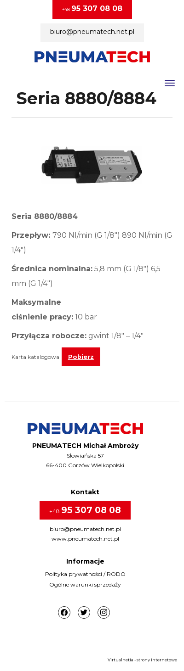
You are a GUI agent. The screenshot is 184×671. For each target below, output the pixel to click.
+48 (92, 8)
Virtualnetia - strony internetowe (142, 659)
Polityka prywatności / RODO (85, 573)
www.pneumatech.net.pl (85, 538)
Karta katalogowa (35, 356)
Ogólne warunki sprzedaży (85, 584)
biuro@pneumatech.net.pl (92, 32)
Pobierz (81, 356)
